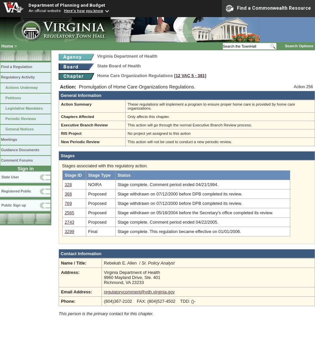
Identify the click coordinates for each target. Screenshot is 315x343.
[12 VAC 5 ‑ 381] (190, 75)
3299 (69, 231)
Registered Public (16, 191)
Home (7, 46)
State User (10, 177)
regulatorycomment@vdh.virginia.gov (139, 291)
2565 (69, 212)
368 (68, 193)
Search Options (299, 46)
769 (68, 203)
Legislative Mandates (24, 108)
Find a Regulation (16, 67)
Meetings (9, 139)
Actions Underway (21, 87)
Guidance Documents (20, 150)
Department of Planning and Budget (66, 5)
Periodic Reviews (20, 119)
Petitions (13, 98)
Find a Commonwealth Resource (268, 8)
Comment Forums (17, 160)
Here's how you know (83, 10)
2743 (69, 222)
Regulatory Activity (18, 77)
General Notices (19, 129)
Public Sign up (13, 205)
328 (68, 184)
